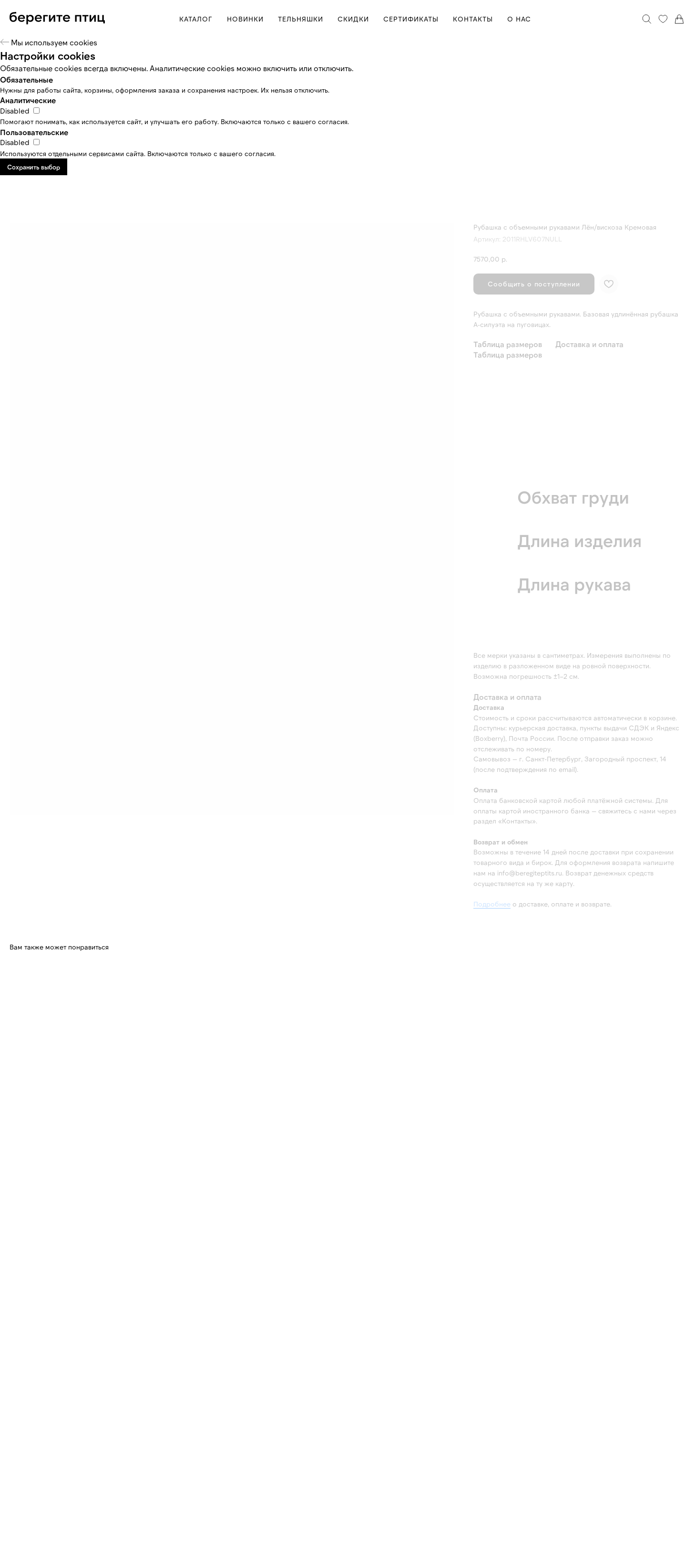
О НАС (519, 19)
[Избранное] (663, 19)
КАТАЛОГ (196, 19)
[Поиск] (647, 19)
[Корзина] (679, 19)
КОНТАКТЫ (473, 19)
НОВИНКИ (245, 19)
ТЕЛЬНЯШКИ (300, 19)
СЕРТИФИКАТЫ (411, 19)
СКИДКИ (353, 19)
